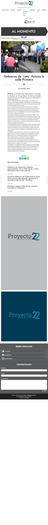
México (13, 10)
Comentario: (4, 378)
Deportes (32, 10)
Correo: (3, 373)
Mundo (19, 10)
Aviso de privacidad (24, 398)
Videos (44, 10)
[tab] (24, 351)
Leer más (10, 174)
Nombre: (3, 368)
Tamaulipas (5, 10)
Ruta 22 (38, 11)
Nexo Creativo (28, 396)
